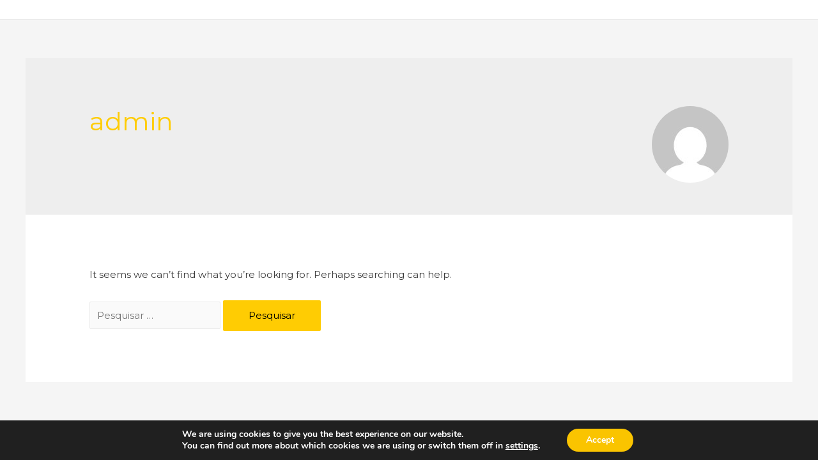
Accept (600, 440)
